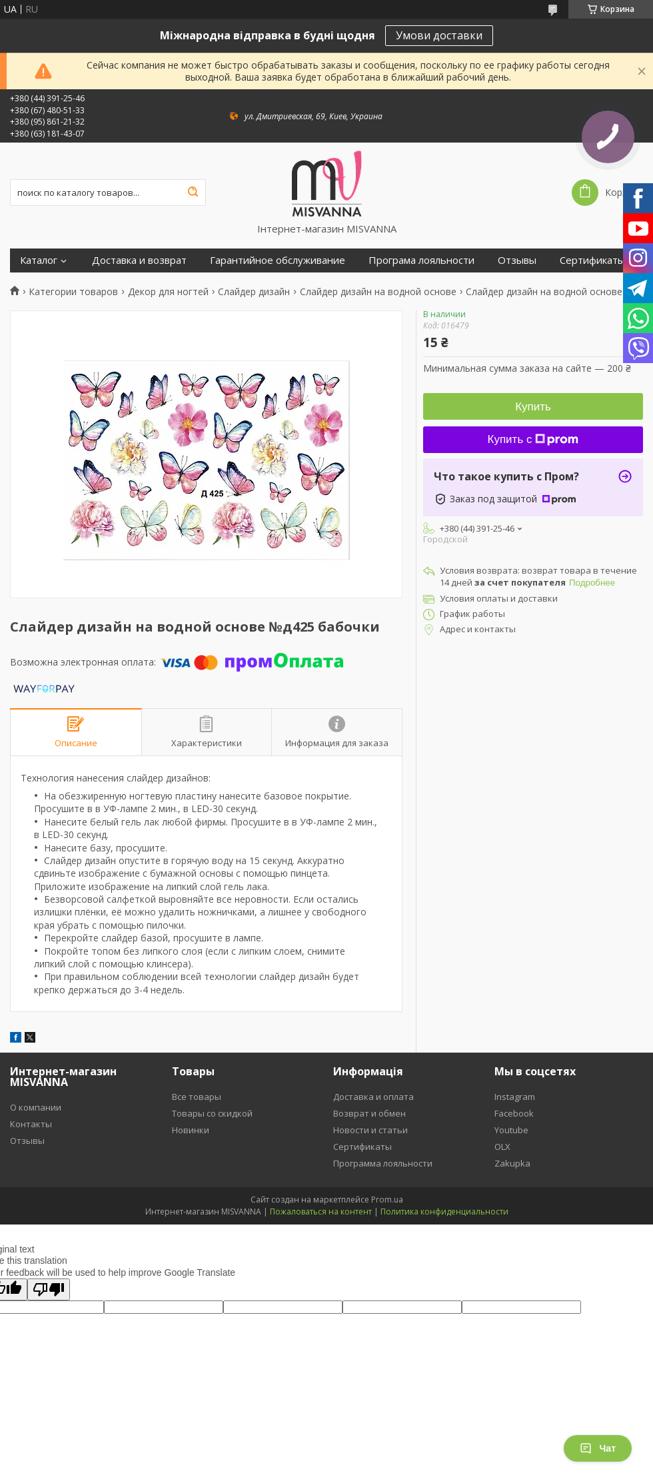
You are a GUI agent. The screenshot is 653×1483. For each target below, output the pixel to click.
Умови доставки (439, 35)
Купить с (533, 439)
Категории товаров (73, 292)
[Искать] (192, 192)
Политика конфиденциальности (444, 1211)
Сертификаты (592, 260)
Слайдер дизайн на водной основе (378, 292)
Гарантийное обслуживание (277, 260)
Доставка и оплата (373, 1097)
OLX (502, 1147)
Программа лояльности (382, 1163)
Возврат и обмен (369, 1113)
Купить (533, 406)
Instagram (514, 1097)
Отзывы (517, 260)
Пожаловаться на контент (321, 1211)
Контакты (31, 1124)
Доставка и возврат (139, 260)
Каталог (38, 260)
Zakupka (512, 1163)
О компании (35, 1107)
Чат (598, 1448)
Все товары (196, 1097)
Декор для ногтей (168, 292)
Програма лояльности (421, 260)
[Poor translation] (48, 1289)
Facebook (514, 1113)
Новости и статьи (370, 1130)
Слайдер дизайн (254, 292)
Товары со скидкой (212, 1113)
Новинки (190, 1130)
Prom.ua (387, 1199)
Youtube (511, 1130)
